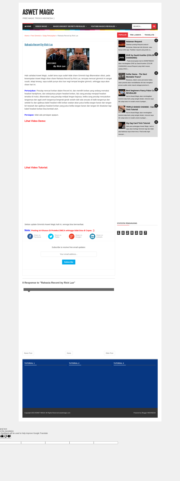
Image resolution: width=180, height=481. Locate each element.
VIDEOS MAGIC (41, 26)
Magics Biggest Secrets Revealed (69, 26)
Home (27, 26)
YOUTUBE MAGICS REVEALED (103, 26)
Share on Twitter (58, 236)
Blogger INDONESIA (149, 413)
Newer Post (28, 353)
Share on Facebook (37, 236)
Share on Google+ (78, 236)
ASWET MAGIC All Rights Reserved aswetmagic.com (52, 413)
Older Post (109, 353)
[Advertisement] (137, 179)
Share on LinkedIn (99, 236)
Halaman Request (134, 41)
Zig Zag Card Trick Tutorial (138, 123)
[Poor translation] (7, 436)
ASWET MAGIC (38, 12)
